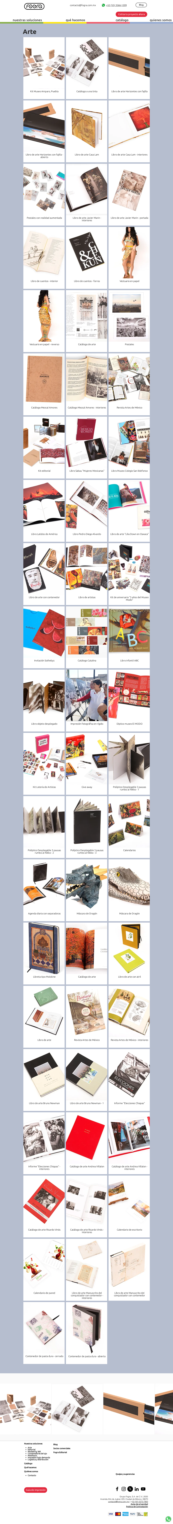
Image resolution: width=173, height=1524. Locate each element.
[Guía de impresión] (35, 1490)
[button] (131, 14)
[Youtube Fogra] (143, 1489)
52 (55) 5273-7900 (140, 1501)
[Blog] (141, 5)
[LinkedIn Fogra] (136, 1489)
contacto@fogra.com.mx (118, 1501)
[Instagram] (123, 1489)
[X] (130, 1489)
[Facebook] (117, 1489)
